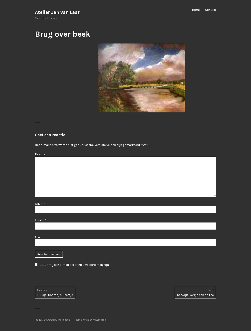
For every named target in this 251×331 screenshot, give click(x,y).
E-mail (40, 220)
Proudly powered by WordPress (52, 319)
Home (196, 10)
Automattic (99, 319)
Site (37, 236)
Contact (210, 10)
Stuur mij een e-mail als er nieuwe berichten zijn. (74, 265)
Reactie (40, 154)
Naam (40, 203)
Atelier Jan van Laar (57, 12)
